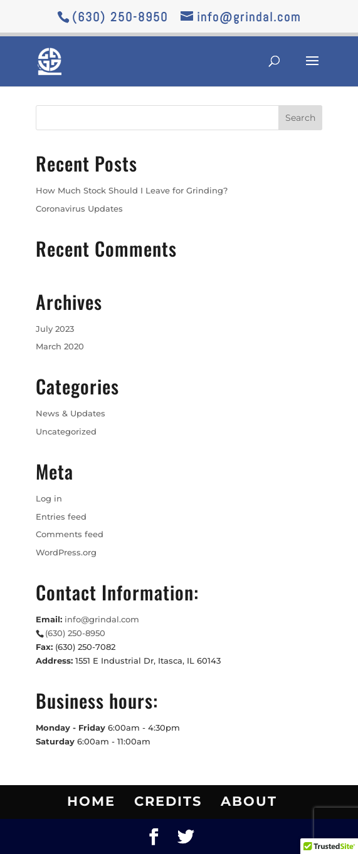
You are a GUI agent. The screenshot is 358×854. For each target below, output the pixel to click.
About (249, 801)
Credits (168, 801)
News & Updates (70, 413)
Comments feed (69, 534)
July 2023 (55, 329)
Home (91, 801)
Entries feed (61, 517)
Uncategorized (66, 431)
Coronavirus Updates (79, 208)
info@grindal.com (102, 619)
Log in (49, 498)
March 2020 (60, 346)
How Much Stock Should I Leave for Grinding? (132, 190)
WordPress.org (66, 552)
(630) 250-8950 (120, 17)
